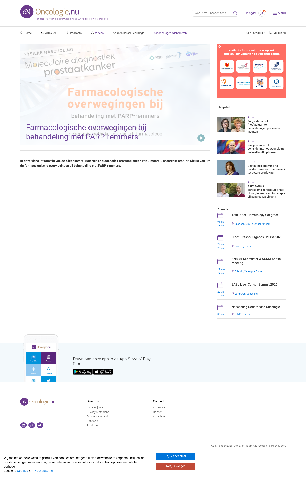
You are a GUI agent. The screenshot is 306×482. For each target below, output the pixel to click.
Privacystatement (43, 471)
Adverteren (159, 416)
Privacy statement (98, 412)
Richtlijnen (93, 425)
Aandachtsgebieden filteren (170, 33)
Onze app (92, 421)
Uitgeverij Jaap (96, 407)
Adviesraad (160, 407)
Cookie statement (97, 416)
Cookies (22, 471)
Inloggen (251, 13)
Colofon (158, 412)
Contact (158, 401)
